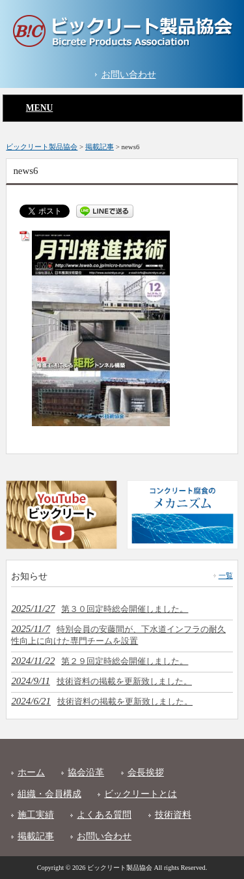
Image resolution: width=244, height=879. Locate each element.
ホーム (31, 772)
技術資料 (173, 815)
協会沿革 (86, 772)
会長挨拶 (146, 772)
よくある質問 (104, 815)
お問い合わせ (129, 74)
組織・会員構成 (49, 794)
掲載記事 (36, 836)
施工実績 (36, 815)
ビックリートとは (140, 794)
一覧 (226, 575)
